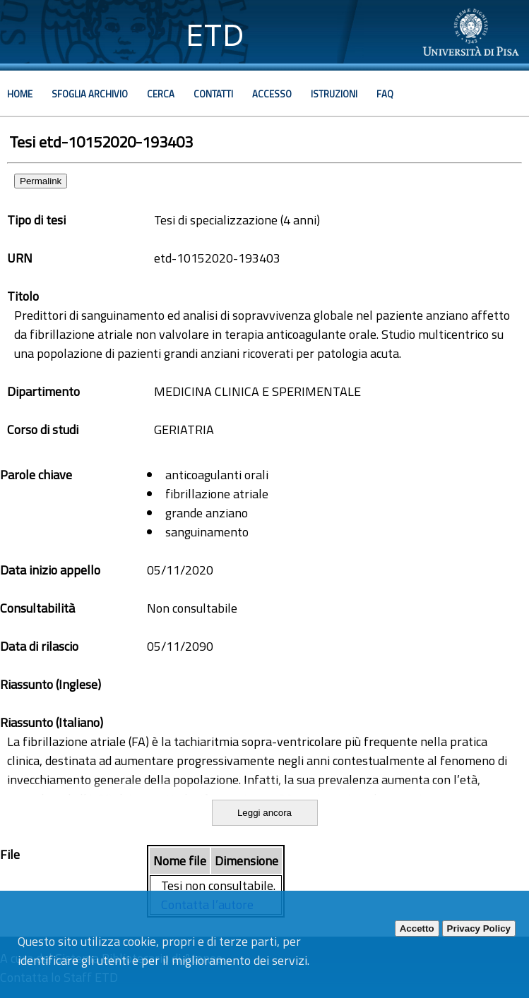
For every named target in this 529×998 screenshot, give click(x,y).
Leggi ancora (264, 812)
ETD (215, 35)
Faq (384, 94)
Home (19, 94)
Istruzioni (334, 94)
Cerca (160, 94)
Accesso (272, 94)
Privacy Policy (479, 928)
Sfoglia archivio (90, 94)
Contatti (213, 94)
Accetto (417, 928)
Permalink (40, 181)
